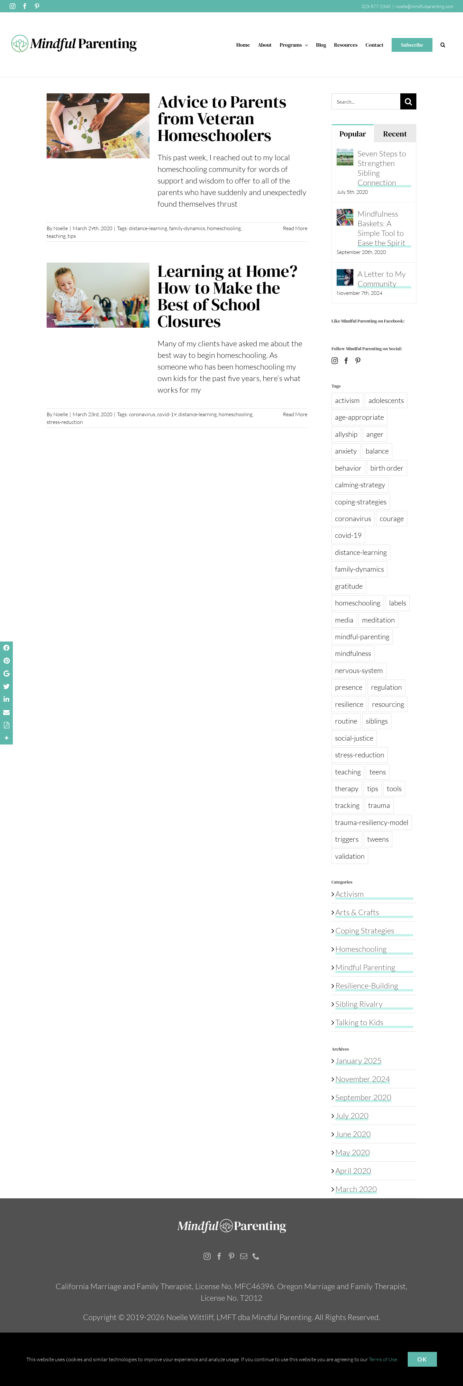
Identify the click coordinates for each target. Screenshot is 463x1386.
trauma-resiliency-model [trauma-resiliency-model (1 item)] (371, 822)
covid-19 (167, 414)
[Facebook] (346, 361)
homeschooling (224, 228)
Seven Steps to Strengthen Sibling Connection (382, 168)
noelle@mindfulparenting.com (424, 6)
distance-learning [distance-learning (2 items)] (361, 552)
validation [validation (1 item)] (350, 856)
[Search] (408, 101)
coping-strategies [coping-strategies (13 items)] (360, 501)
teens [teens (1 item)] (377, 771)
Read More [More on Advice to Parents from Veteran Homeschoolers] (295, 228)
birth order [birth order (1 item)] (387, 468)
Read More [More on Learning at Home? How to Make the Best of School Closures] (295, 414)
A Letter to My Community (382, 278)
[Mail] (243, 1256)
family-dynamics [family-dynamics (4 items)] (359, 569)
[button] (442, 45)
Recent (395, 133)
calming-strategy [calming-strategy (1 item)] (360, 484)
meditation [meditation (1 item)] (378, 619)
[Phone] (255, 1256)
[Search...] (366, 101)
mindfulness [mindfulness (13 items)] (353, 653)
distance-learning (148, 228)
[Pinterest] (358, 361)
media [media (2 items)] (344, 619)
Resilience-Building (366, 985)
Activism (349, 894)
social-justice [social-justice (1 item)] (354, 738)
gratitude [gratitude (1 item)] (349, 586)
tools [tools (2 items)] (394, 788)
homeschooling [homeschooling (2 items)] (357, 602)
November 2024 (362, 1079)
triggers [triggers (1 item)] (347, 839)
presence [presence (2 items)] (348, 687)
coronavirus (142, 414)
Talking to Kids (359, 1022)
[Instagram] (334, 361)
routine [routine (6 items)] (346, 720)
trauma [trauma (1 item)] (379, 805)
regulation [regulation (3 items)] (386, 687)
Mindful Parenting (365, 967)
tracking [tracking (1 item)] (347, 805)
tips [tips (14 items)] (372, 788)
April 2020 (353, 1170)
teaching (56, 236)
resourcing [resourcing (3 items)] (388, 704)
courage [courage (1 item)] (392, 518)
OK (422, 1359)
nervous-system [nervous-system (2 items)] (359, 670)
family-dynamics (187, 228)
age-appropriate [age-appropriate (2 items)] (359, 417)
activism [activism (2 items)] (347, 400)
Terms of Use (383, 1359)
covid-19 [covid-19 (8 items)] (348, 535)
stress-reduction (65, 422)
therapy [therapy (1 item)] (347, 788)
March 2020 (356, 1189)
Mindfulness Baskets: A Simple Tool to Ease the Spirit (381, 228)
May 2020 (352, 1152)
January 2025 (358, 1060)
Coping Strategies (364, 930)
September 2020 (363, 1097)
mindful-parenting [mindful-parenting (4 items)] (362, 636)
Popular (353, 133)
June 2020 (353, 1134)
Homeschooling (360, 949)
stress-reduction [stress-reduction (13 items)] (359, 754)
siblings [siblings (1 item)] (377, 720)
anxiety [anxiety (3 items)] (346, 450)
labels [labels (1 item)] (397, 602)
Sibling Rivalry (359, 1004)
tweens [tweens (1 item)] (378, 839)
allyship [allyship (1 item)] (346, 434)
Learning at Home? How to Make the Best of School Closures (227, 295)
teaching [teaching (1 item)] (348, 771)
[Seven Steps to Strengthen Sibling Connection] (345, 154)
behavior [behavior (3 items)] (348, 468)
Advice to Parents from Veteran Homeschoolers (222, 118)
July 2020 (351, 1115)
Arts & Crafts (357, 912)
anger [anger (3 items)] (375, 434)
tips (72, 236)
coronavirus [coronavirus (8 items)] (353, 518)
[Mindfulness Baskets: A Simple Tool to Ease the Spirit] (345, 215)
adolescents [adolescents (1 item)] (386, 400)
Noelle (60, 228)
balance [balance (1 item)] (377, 450)
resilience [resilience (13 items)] (349, 704)
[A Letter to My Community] (345, 275)
